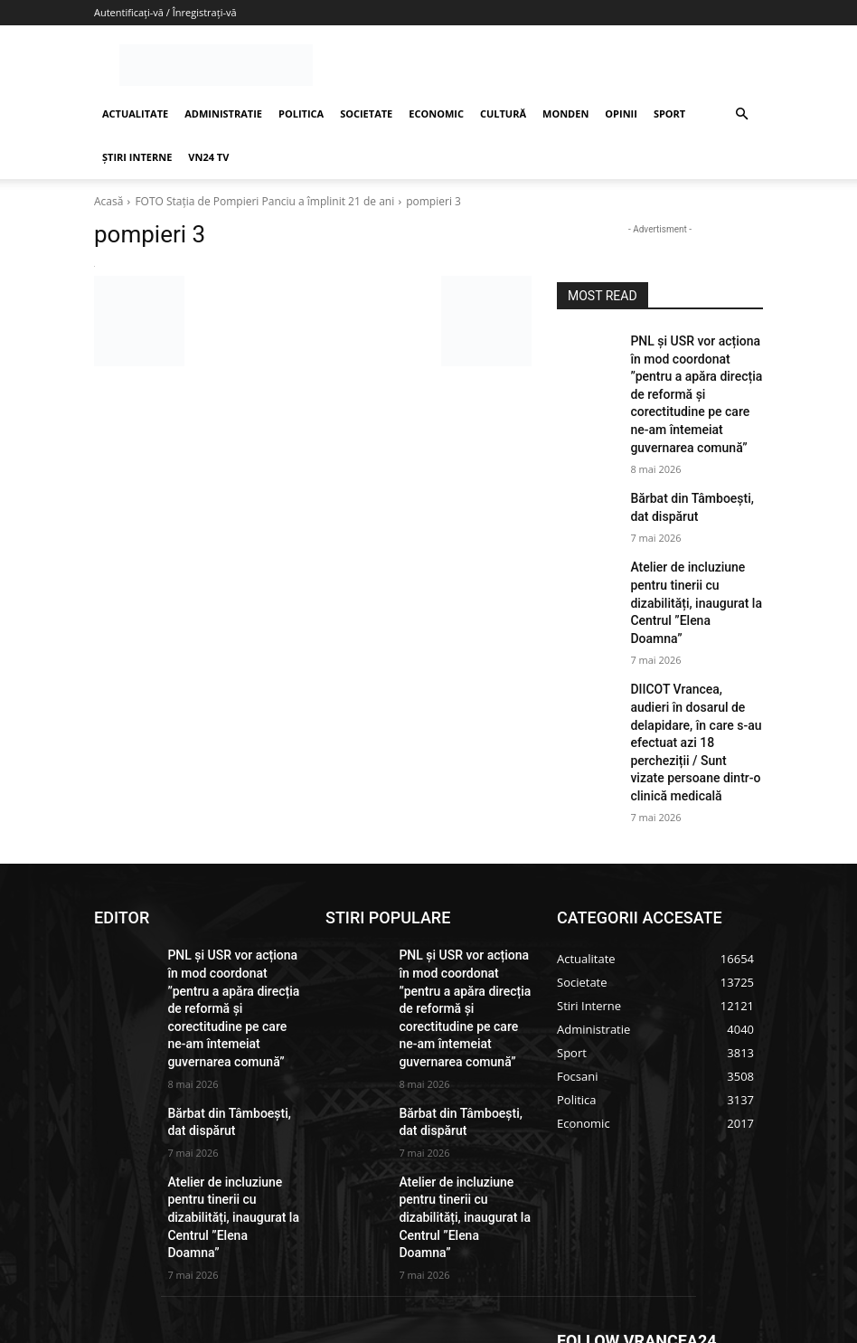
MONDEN (565, 113)
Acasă (108, 201)
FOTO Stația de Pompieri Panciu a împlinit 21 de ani (264, 201)
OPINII (621, 113)
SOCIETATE (366, 113)
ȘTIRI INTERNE (137, 157)
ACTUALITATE (135, 113)
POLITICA (301, 113)
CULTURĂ (503, 113)
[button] (741, 114)
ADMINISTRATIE (223, 113)
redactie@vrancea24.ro (395, 1187)
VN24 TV (208, 157)
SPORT (669, 113)
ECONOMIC (436, 113)
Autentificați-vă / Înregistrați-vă (165, 12)
